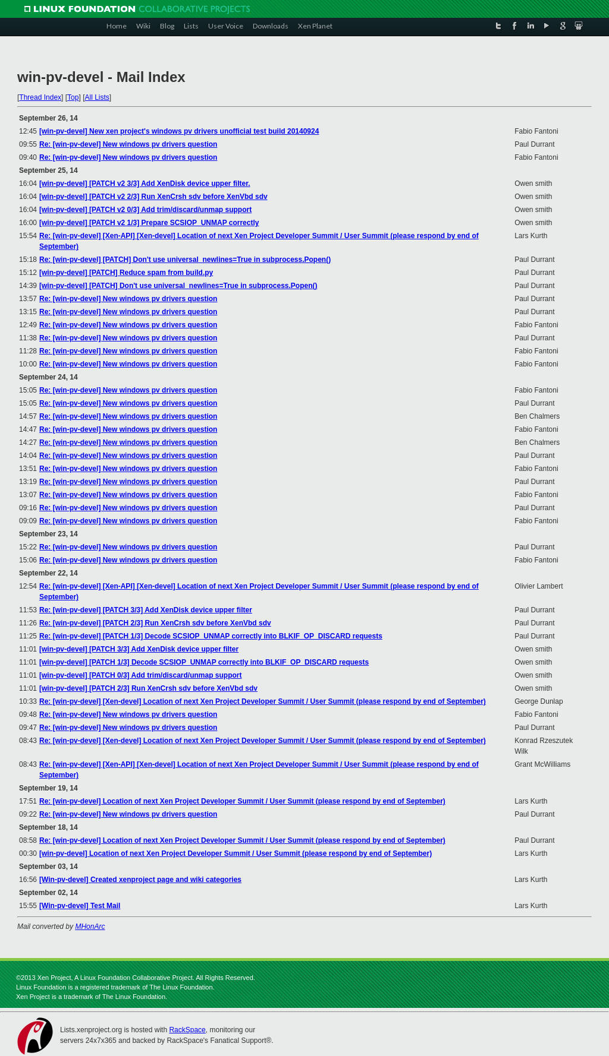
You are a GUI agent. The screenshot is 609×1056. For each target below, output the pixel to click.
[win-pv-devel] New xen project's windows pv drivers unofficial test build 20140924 (179, 131)
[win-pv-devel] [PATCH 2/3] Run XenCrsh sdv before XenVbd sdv (148, 688)
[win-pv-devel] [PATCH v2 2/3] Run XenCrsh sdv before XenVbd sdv (153, 196)
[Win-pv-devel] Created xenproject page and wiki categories (140, 879)
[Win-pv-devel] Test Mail (79, 906)
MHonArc (90, 926)
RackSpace (187, 1030)
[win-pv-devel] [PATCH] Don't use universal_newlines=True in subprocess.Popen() (178, 286)
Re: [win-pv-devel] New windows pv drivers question (128, 144)
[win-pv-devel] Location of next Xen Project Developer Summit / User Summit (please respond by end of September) (235, 853)
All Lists (96, 97)
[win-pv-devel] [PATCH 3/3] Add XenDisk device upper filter (138, 649)
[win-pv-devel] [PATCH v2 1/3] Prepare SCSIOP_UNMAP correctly (149, 223)
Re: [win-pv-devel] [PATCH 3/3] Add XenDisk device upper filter (145, 610)
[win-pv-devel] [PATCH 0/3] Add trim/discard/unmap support (140, 675)
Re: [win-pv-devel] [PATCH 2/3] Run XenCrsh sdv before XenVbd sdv (155, 623)
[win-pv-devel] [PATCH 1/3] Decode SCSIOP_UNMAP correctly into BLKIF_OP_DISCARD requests (204, 662)
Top (73, 97)
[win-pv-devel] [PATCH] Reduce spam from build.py (126, 272)
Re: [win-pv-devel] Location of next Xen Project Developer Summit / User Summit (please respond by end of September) (242, 801)
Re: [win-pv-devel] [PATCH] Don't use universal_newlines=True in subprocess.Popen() (185, 259)
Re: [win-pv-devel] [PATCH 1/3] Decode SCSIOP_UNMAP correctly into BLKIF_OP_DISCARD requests (210, 636)
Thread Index (40, 97)
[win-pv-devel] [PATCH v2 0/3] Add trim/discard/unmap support (145, 209)
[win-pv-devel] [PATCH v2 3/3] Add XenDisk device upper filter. (144, 183)
